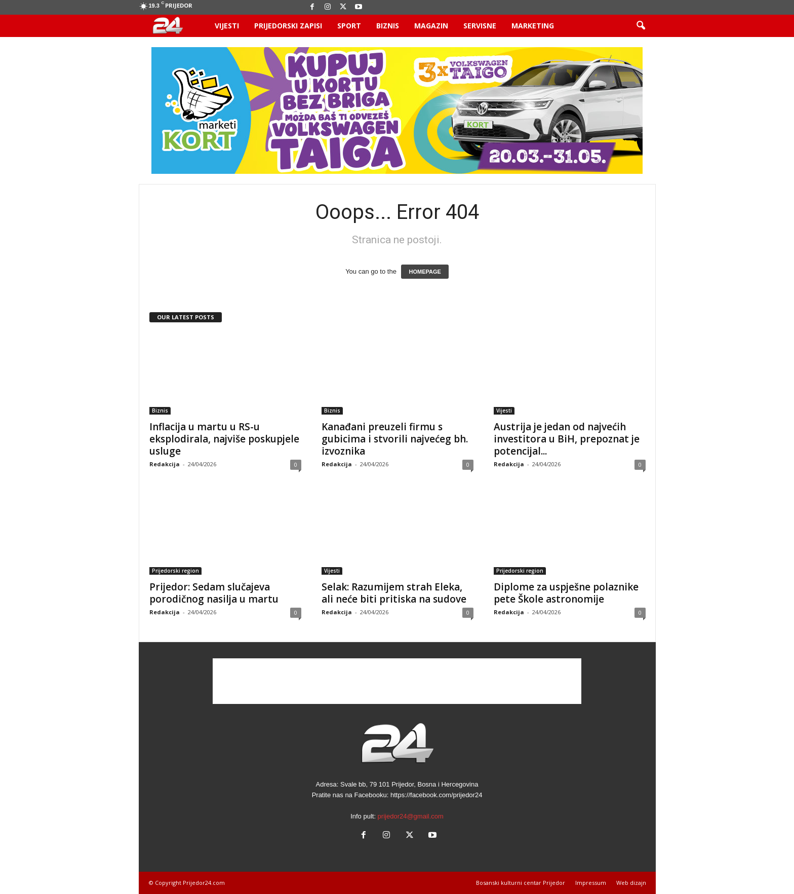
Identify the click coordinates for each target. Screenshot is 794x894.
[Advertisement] (397, 681)
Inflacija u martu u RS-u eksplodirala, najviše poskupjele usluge (224, 439)
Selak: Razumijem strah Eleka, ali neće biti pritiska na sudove (394, 593)
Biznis (387, 25)
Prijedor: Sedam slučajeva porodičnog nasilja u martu (214, 593)
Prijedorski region (175, 570)
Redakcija (164, 464)
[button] (640, 26)
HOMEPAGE (425, 272)
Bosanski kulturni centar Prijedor (520, 882)
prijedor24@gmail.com (411, 816)
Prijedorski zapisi (288, 25)
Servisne (479, 25)
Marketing (532, 25)
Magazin (431, 25)
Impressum (590, 882)
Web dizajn (631, 882)
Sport (349, 25)
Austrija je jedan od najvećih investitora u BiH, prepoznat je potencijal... (567, 439)
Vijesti (227, 25)
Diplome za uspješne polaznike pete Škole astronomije (566, 593)
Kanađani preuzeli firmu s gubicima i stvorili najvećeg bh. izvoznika (395, 439)
